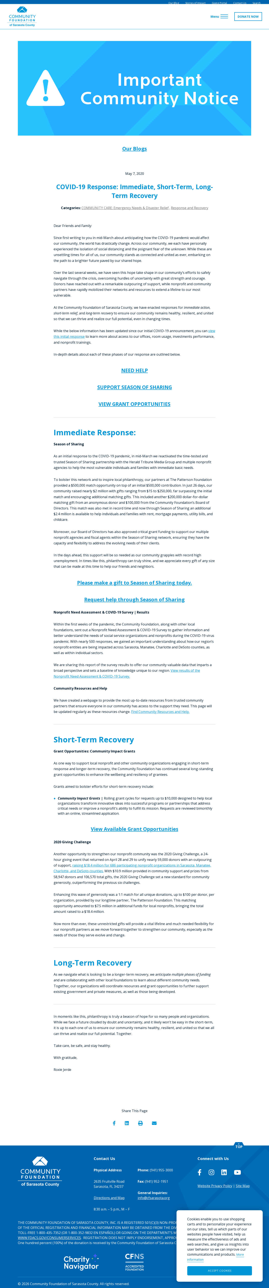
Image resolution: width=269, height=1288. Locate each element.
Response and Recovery (189, 208)
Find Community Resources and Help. (160, 709)
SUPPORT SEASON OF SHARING (134, 386)
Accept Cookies (219, 1270)
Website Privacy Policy (215, 1183)
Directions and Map (109, 1195)
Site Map (243, 1183)
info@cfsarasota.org (154, 1195)
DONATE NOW (246, 19)
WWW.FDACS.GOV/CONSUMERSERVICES (49, 1235)
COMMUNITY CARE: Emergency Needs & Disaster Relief (125, 208)
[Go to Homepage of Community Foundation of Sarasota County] (23, 19)
